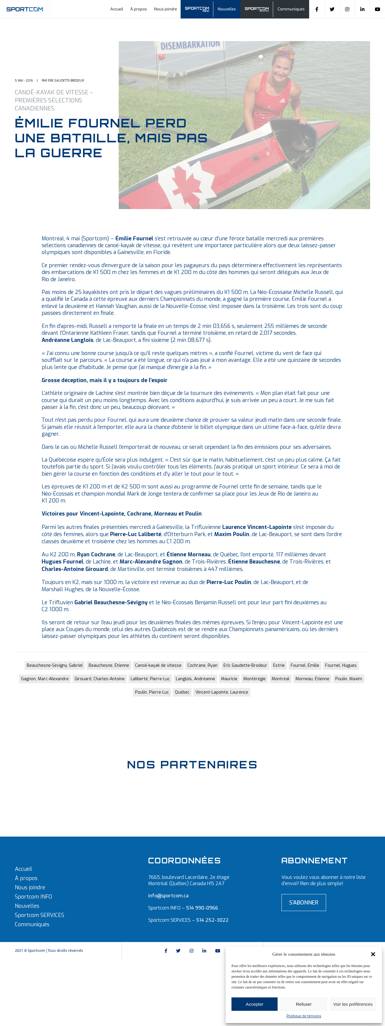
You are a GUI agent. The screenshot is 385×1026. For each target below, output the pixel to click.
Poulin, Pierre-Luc (152, 692)
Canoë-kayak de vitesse (158, 665)
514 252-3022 (212, 920)
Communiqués (291, 9)
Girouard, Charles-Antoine (100, 679)
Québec (182, 692)
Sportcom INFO (33, 896)
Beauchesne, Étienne (109, 665)
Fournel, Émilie (305, 665)
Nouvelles (227, 9)
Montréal (280, 679)
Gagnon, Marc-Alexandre (45, 679)
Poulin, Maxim (348, 679)
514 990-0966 (202, 908)
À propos (138, 9)
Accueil (116, 9)
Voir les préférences (353, 1004)
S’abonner (303, 902)
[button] (373, 954)
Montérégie (254, 679)
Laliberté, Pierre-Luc (150, 679)
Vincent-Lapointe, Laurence (221, 692)
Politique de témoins (304, 1016)
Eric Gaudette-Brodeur (245, 665)
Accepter (254, 1004)
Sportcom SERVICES (39, 915)
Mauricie (229, 679)
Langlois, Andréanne (195, 679)
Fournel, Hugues (341, 665)
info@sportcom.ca (168, 896)
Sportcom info (200, 9)
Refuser (304, 1004)
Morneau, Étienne (312, 679)
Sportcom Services (260, 9)
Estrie (279, 665)
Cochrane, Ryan (202, 665)
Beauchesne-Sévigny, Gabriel (55, 665)
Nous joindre (165, 9)
